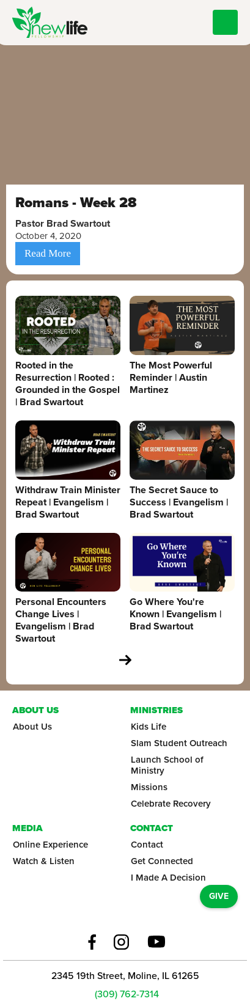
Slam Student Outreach (179, 743)
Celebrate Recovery (171, 803)
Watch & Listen (44, 861)
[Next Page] (125, 660)
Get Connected (162, 861)
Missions (149, 787)
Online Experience (50, 844)
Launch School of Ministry (167, 765)
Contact (147, 844)
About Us (32, 726)
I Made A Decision (168, 877)
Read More (47, 253)
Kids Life (148, 726)
